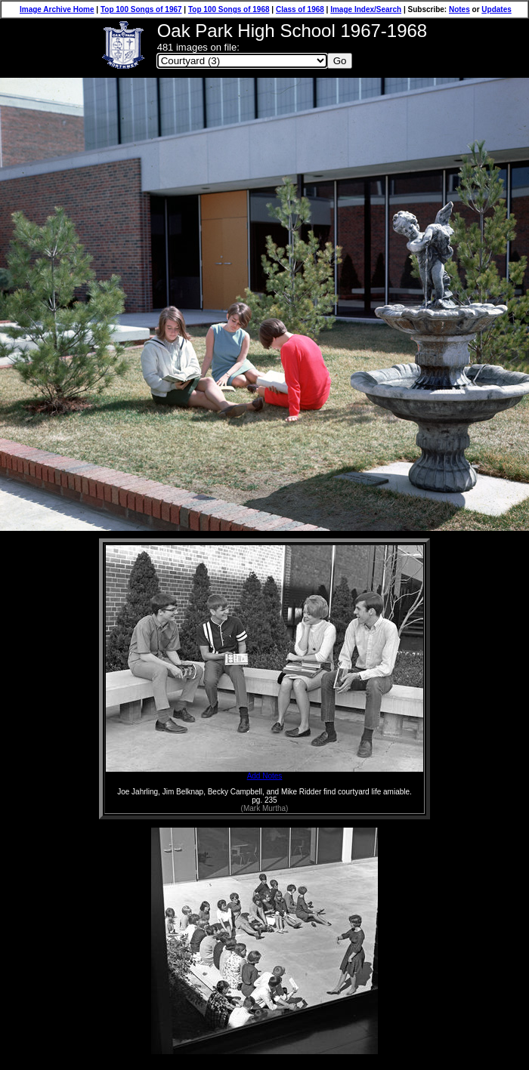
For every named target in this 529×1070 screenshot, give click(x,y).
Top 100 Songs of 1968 (229, 9)
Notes (459, 9)
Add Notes (264, 772)
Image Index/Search (365, 9)
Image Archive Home (57, 9)
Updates (496, 9)
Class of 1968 (300, 9)
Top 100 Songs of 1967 (141, 9)
